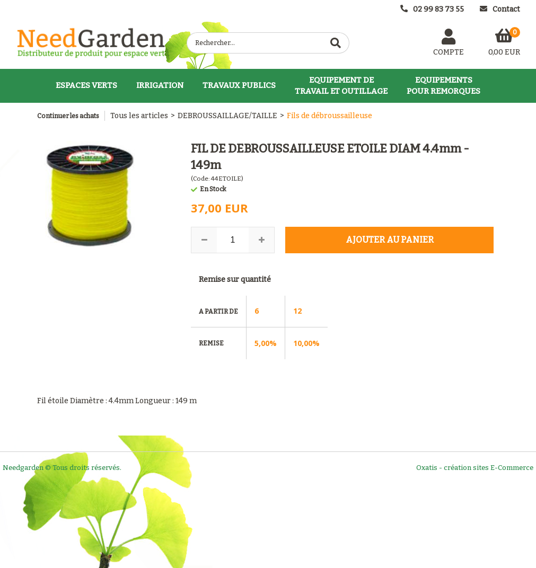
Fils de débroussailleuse (329, 115)
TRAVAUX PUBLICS (239, 85)
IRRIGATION (159, 85)
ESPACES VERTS (86, 85)
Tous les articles (139, 115)
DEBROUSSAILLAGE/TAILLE (227, 115)
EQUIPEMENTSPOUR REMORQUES (443, 85)
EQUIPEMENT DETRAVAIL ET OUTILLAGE (341, 85)
